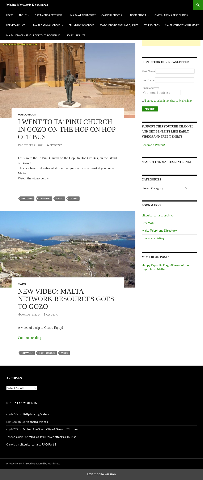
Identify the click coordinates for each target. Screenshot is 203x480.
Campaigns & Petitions (48, 15)
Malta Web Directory (83, 15)
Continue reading (31, 337)
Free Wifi (148, 223)
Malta (22, 114)
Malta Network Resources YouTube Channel (33, 35)
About (22, 15)
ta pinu (73, 198)
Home (9, 15)
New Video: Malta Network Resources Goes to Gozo (66, 299)
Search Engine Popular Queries (119, 25)
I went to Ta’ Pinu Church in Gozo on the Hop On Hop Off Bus (66, 129)
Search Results (76, 35)
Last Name (148, 80)
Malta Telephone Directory (159, 230)
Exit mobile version (101, 474)
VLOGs (31, 114)
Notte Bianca (138, 15)
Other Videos (152, 25)
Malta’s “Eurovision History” (182, 25)
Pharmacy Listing (153, 238)
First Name (148, 71)
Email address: (150, 88)
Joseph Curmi (15, 437)
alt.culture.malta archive (157, 215)
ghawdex (45, 198)
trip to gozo (47, 352)
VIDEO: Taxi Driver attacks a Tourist (52, 437)
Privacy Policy (14, 463)
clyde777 (56, 145)
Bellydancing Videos (81, 25)
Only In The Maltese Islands (171, 15)
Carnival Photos (111, 15)
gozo (59, 198)
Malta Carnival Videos (46, 25)
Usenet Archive (15, 25)
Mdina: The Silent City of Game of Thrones (50, 429)
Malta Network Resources (27, 5)
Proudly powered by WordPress (42, 463)
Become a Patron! (153, 145)
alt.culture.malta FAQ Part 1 (38, 444)
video (64, 352)
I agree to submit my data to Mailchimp (167, 100)
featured (27, 198)
